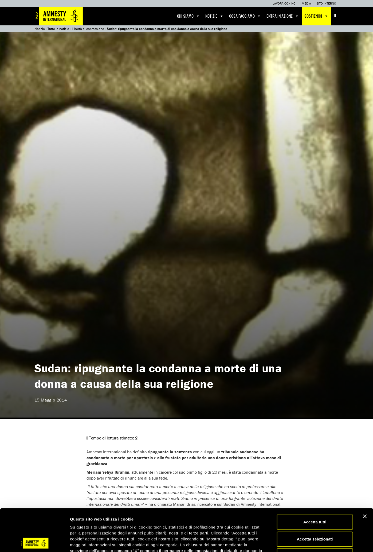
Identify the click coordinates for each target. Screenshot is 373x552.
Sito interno (326, 3)
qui (131, 520)
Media (306, 3)
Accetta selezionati (315, 496)
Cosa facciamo (245, 16)
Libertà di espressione (88, 28)
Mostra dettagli (280, 541)
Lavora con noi (284, 3)
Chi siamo (188, 16)
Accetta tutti (315, 479)
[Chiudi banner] (365, 474)
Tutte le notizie (58, 28)
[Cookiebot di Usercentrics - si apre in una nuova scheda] (34, 542)
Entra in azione (282, 16)
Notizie (214, 16)
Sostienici (316, 16)
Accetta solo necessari (315, 513)
